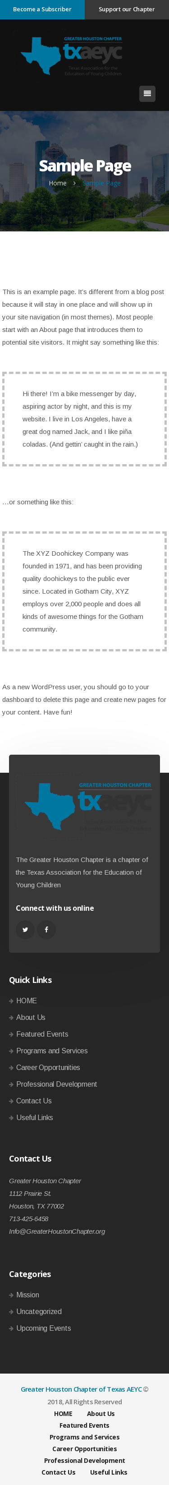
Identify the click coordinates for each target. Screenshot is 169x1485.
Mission (27, 1295)
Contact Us (34, 1101)
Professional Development (56, 1084)
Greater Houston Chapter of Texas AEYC (81, 1388)
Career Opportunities (48, 1067)
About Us (31, 1017)
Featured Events (42, 1034)
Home (58, 183)
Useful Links (34, 1117)
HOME (26, 1001)
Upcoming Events (43, 1328)
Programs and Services (52, 1051)
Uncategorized (39, 1311)
